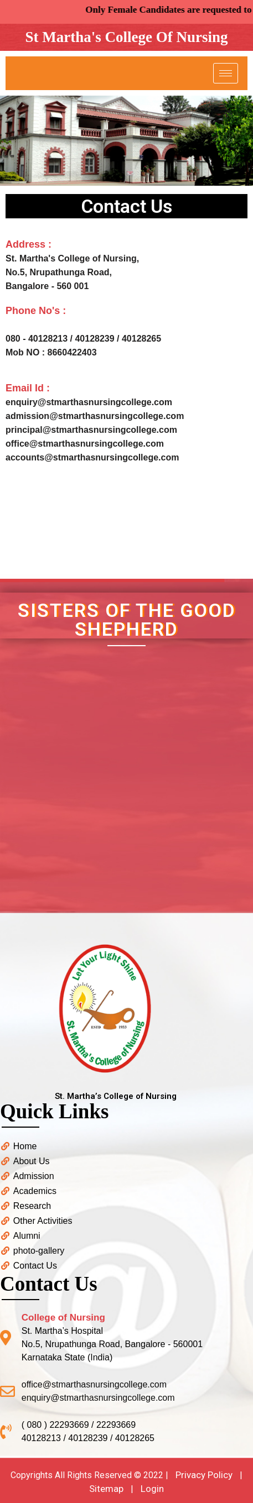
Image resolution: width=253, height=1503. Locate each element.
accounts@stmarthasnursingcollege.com (92, 457)
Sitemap (106, 1488)
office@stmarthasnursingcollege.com (85, 443)
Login (152, 1488)
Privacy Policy (204, 1474)
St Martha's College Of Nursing (126, 37)
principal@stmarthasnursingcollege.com (91, 429)
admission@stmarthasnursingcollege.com (95, 416)
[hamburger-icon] (225, 73)
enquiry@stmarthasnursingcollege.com (89, 402)
